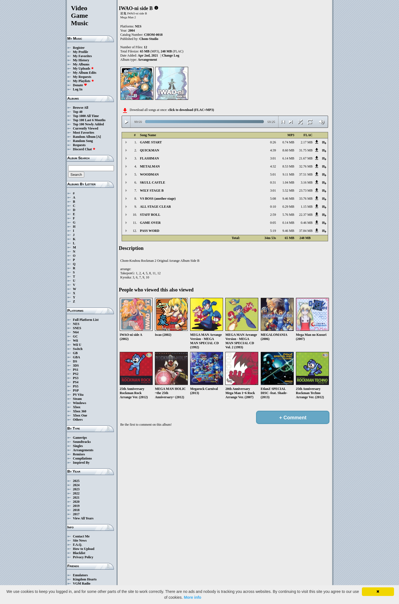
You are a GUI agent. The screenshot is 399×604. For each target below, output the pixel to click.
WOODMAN (149, 174)
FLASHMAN (149, 158)
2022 (76, 493)
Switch (78, 349)
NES (76, 324)
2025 (76, 481)
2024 (76, 485)
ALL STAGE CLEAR (155, 207)
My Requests (82, 77)
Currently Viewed (85, 128)
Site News (80, 540)
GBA (76, 357)
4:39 (273, 150)
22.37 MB (306, 215)
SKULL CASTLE (152, 182)
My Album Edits (84, 73)
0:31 (273, 182)
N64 (76, 332)
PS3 (75, 378)
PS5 (75, 386)
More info (192, 597)
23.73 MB (306, 190)
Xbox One (80, 415)
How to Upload (83, 549)
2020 (76, 502)
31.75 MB (306, 150)
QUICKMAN (149, 150)
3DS (76, 365)
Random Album (84, 137)
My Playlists (83, 81)
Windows (79, 403)
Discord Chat (84, 149)
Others (78, 420)
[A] (98, 137)
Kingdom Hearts (85, 579)
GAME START (151, 142)
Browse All (80, 108)
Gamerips (80, 438)
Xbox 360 (79, 411)
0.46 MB (307, 223)
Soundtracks (82, 442)
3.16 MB (307, 182)
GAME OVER (150, 223)
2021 (76, 497)
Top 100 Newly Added (88, 124)
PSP (76, 390)
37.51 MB (306, 174)
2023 (76, 489)
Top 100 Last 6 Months (89, 120)
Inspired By (81, 463)
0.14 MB (288, 223)
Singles (78, 446)
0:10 (273, 207)
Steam (77, 399)
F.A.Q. (77, 545)
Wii (75, 340)
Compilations (82, 458)
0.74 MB (288, 142)
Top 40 (78, 112)
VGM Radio (81, 583)
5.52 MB (288, 190)
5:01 (273, 174)
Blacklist (79, 553)
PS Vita (78, 395)
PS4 (75, 382)
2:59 (273, 215)
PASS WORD (149, 231)
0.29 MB (288, 207)
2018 (76, 510)
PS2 (75, 374)
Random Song (83, 141)
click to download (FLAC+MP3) (191, 110)
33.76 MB (306, 199)
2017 (76, 514)
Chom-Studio (148, 39)
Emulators (80, 575)
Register (79, 48)
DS (75, 361)
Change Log (170, 55)
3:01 (273, 158)
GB (75, 353)
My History (81, 60)
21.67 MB (306, 158)
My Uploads (83, 68)
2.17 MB (307, 142)
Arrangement (147, 60)
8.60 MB (288, 150)
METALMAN (150, 166)
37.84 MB (306, 231)
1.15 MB (307, 207)
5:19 (273, 231)
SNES (77, 328)
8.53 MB (288, 166)
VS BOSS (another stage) (158, 199)
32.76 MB (306, 166)
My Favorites (82, 56)
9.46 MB (288, 199)
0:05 (273, 223)
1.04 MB (288, 182)
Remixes (79, 454)
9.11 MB (288, 174)
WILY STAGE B (152, 190)
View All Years (83, 518)
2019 (76, 506)
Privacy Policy (83, 557)
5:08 (273, 199)
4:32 (273, 166)
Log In (77, 89)
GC (75, 336)
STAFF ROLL (150, 215)
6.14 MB (288, 158)
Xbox (76, 407)
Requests (79, 145)
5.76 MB (288, 215)
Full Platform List (86, 320)
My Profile (80, 52)
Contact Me (81, 536)
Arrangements (83, 450)
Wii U (77, 345)
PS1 (75, 370)
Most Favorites (83, 132)
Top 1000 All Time (86, 116)
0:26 (273, 142)
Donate (80, 85)
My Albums (81, 64)
